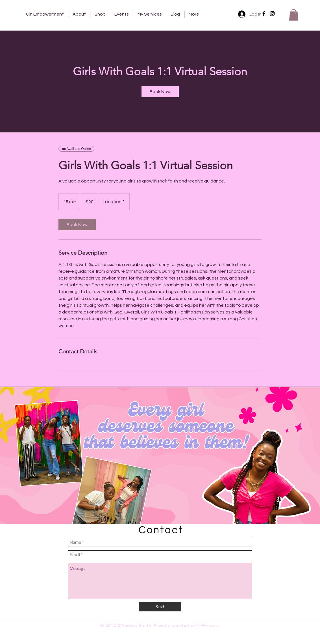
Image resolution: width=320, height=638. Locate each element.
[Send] (160, 606)
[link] (160, 91)
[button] (294, 15)
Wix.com (210, 626)
